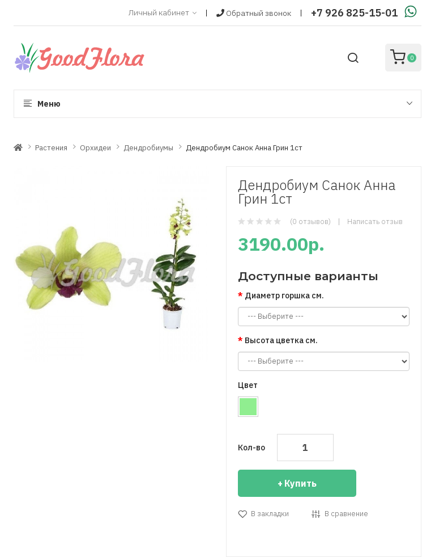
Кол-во (251, 447)
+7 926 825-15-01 (354, 12)
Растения (51, 148)
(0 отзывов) (310, 221)
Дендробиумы (148, 148)
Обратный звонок (253, 13)
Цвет (248, 385)
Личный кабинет (163, 13)
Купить (300, 483)
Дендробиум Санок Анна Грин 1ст (244, 148)
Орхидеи (95, 148)
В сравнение (346, 513)
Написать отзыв (375, 221)
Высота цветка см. (281, 340)
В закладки (270, 513)
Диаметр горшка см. (284, 295)
